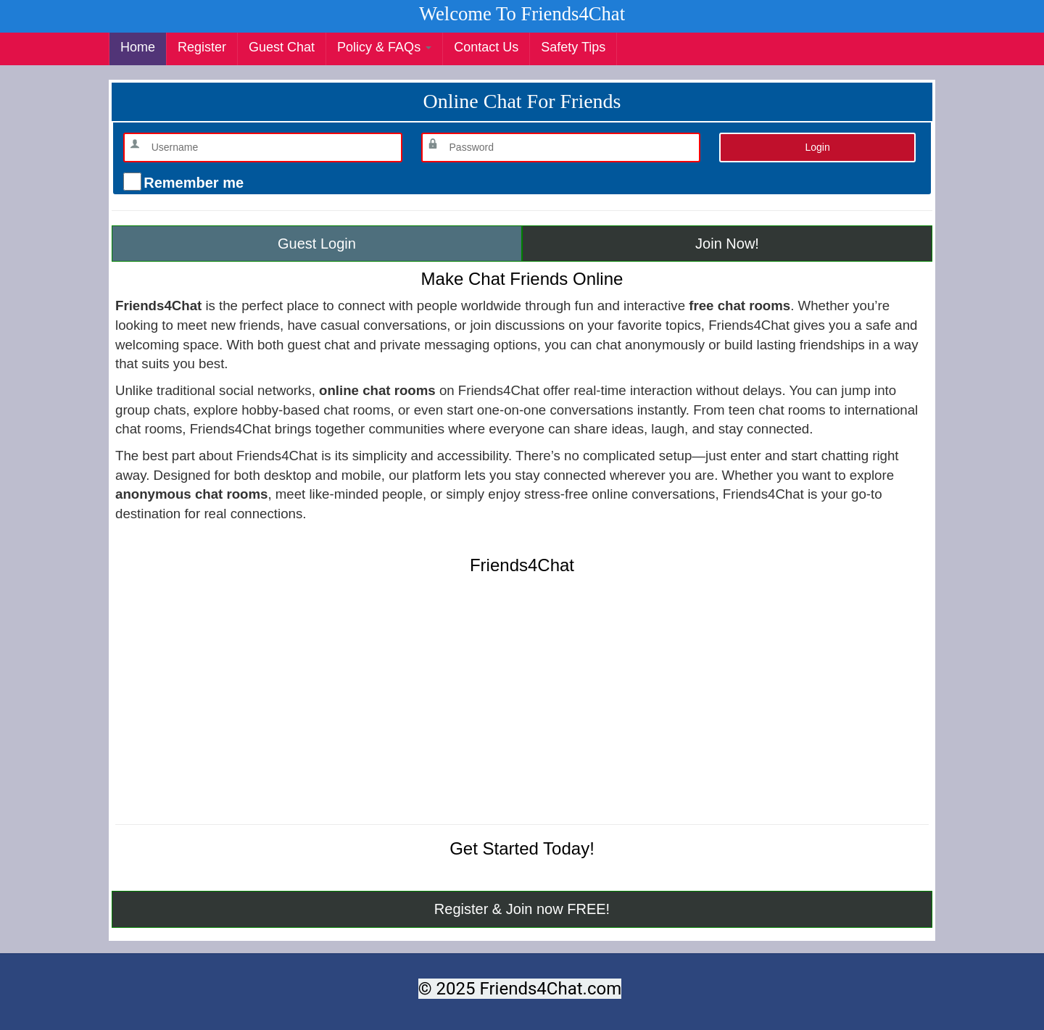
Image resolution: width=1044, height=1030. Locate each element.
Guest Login (317, 244)
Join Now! (727, 244)
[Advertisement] (522, 708)
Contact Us (486, 47)
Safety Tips (573, 47)
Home (137, 47)
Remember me (192, 183)
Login (817, 147)
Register (202, 47)
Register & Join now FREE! (522, 909)
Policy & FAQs (384, 47)
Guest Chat (282, 47)
